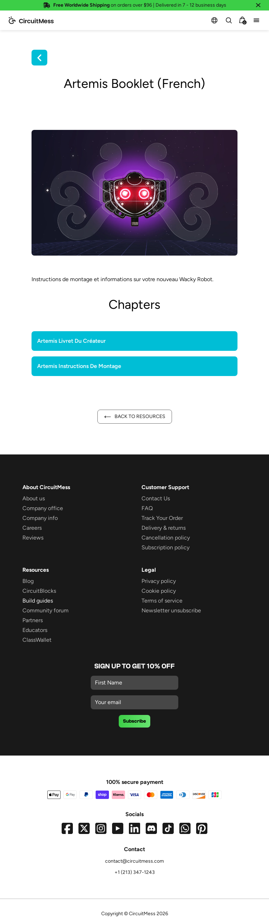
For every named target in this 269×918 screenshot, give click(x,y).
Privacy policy (159, 581)
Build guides (37, 600)
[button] (214, 20)
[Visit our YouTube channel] (117, 828)
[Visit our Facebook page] (67, 828)
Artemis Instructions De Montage (79, 366)
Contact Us (156, 498)
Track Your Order (162, 518)
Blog (28, 581)
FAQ (147, 508)
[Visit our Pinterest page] (201, 828)
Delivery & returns (164, 527)
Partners (32, 620)
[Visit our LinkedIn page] (134, 828)
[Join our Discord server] (151, 828)
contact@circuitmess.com (134, 861)
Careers (32, 527)
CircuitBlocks (39, 590)
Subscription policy (165, 547)
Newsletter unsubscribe (171, 610)
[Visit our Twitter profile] (84, 828)
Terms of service (162, 600)
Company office (42, 508)
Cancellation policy (166, 537)
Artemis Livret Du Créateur (71, 341)
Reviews (32, 537)
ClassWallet (36, 640)
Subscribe (134, 721)
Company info (40, 518)
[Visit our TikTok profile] (168, 828)
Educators (34, 630)
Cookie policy (159, 590)
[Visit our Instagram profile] (100, 828)
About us (33, 498)
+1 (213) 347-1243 (135, 872)
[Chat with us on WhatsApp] (185, 828)
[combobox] (228, 20)
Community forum (45, 610)
